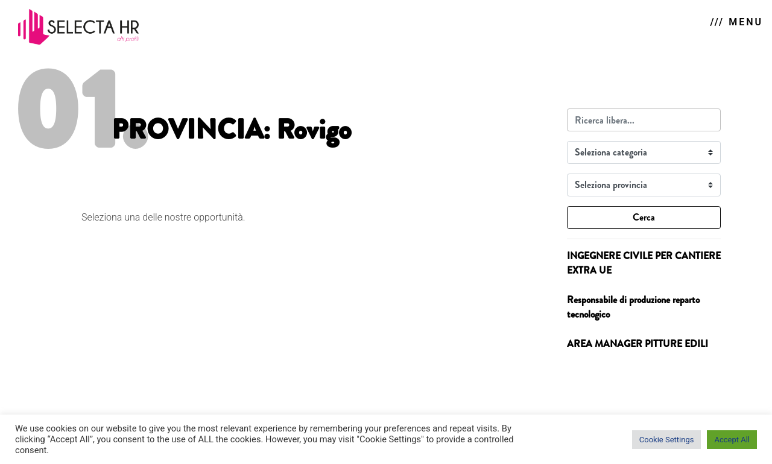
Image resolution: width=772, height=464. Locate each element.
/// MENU (736, 22)
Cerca (644, 217)
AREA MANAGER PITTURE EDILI (637, 344)
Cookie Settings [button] (666, 439)
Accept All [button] (732, 439)
